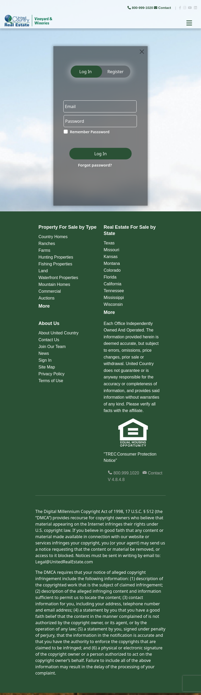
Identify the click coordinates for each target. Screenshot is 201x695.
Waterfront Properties (58, 277)
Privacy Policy (51, 374)
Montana (112, 263)
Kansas (111, 256)
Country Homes (53, 236)
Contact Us (48, 340)
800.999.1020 (123, 473)
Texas (109, 243)
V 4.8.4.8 (116, 479)
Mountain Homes (54, 284)
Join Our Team (52, 346)
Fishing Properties (55, 264)
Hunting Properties (55, 257)
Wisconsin (113, 304)
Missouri (111, 250)
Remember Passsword (89, 131)
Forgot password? (95, 165)
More (44, 306)
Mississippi (114, 297)
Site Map (46, 367)
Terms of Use (50, 380)
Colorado (112, 270)
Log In (85, 71)
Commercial (49, 291)
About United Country (58, 333)
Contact (163, 8)
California (112, 284)
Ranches (46, 243)
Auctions (46, 298)
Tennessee (114, 290)
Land (43, 271)
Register (115, 71)
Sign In (45, 360)
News (43, 353)
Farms (44, 250)
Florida (110, 277)
